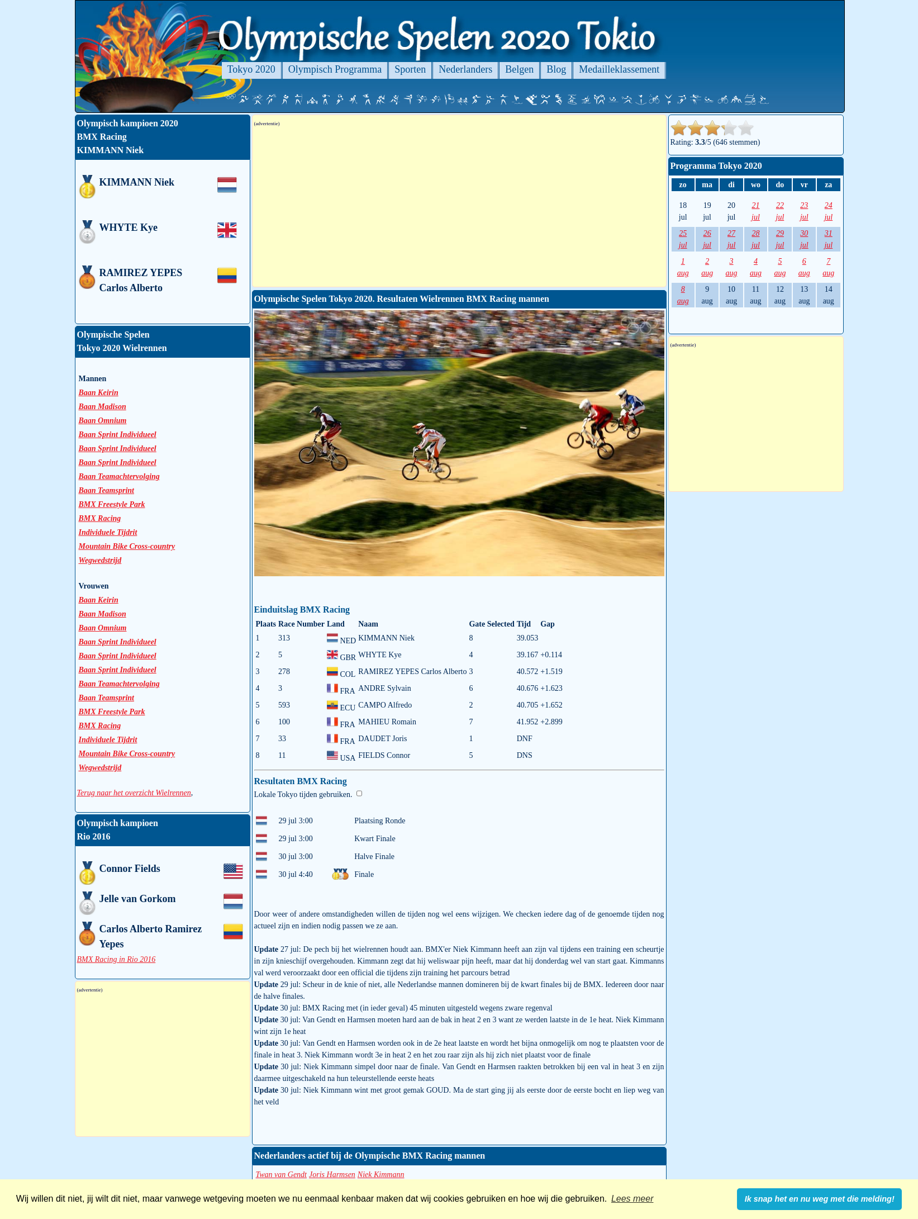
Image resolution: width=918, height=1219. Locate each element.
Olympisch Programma (335, 69)
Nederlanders (465, 69)
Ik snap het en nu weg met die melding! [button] (820, 1198)
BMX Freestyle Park (112, 504)
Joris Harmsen (332, 1174)
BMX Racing (100, 518)
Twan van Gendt (281, 1174)
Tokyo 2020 (251, 69)
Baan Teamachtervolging (119, 476)
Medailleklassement (619, 69)
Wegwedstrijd (100, 560)
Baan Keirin (98, 392)
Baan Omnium (103, 420)
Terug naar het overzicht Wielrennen (134, 793)
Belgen (519, 69)
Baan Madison (102, 406)
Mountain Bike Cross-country (127, 546)
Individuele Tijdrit (108, 532)
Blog (556, 69)
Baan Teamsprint (106, 490)
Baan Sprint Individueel (117, 434)
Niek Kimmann (381, 1174)
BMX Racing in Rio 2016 (116, 959)
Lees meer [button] (632, 1198)
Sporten (410, 69)
